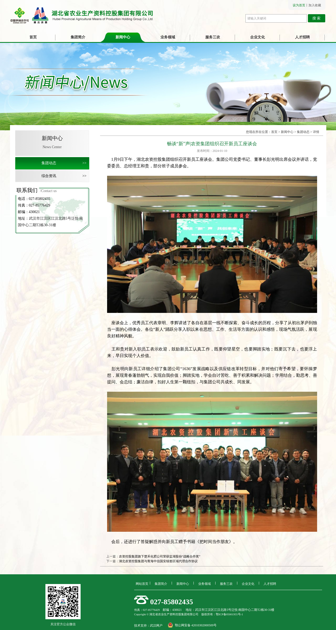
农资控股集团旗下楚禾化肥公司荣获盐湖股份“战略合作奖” (160, 556)
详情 (316, 132)
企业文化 (257, 37)
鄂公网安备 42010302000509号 (196, 625)
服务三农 (212, 37)
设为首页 (299, 5)
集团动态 (65, 163)
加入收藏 (314, 5)
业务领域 (167, 37)
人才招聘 (302, 37)
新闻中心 (123, 37)
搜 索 (316, 18)
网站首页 (142, 583)
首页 (33, 37)
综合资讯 (65, 176)
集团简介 (78, 37)
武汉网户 (156, 625)
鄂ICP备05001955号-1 (229, 614)
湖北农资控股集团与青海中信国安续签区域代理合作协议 (158, 561)
